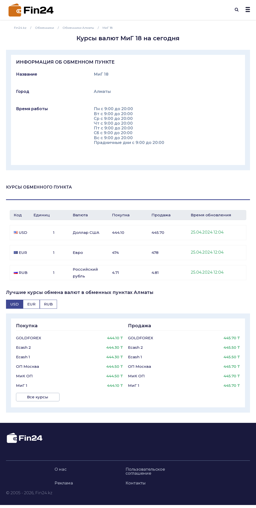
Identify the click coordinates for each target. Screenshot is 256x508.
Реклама (63, 482)
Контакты (136, 482)
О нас (60, 468)
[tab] (14, 304)
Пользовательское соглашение (145, 470)
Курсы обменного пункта (39, 187)
